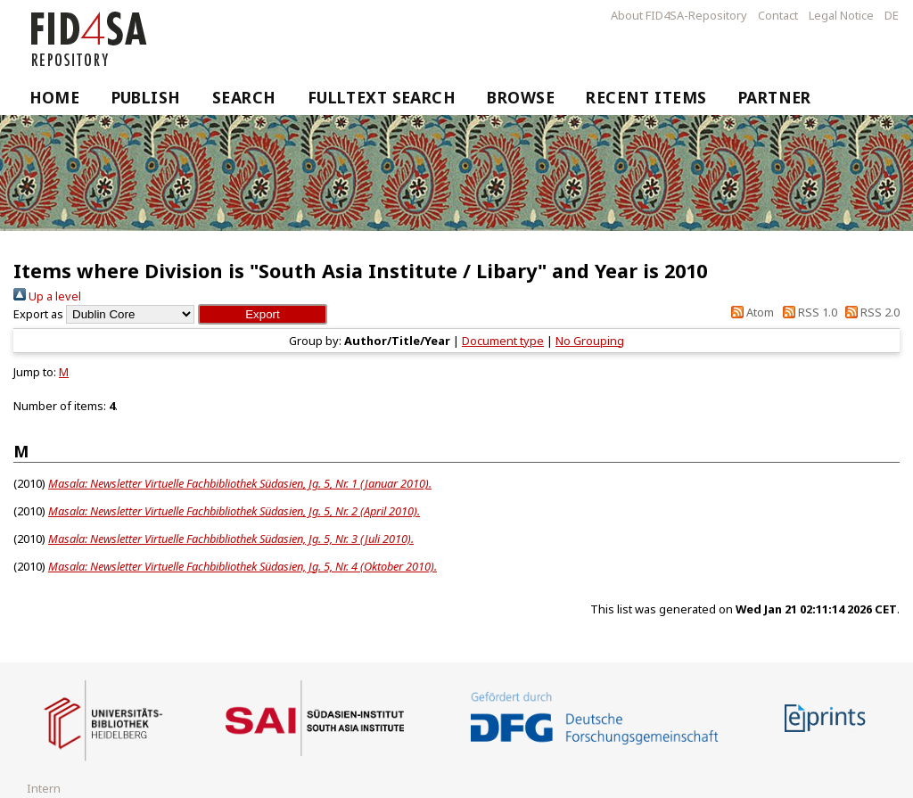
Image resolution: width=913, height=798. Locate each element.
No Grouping (589, 341)
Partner (774, 97)
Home (54, 97)
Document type (503, 341)
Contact (778, 15)
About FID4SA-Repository (679, 15)
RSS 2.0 (870, 312)
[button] (262, 314)
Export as (38, 314)
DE (891, 15)
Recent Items (646, 97)
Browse (521, 97)
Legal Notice (841, 15)
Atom (750, 312)
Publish (146, 97)
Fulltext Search (382, 97)
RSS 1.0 (806, 312)
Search (244, 97)
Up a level (47, 296)
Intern (44, 788)
